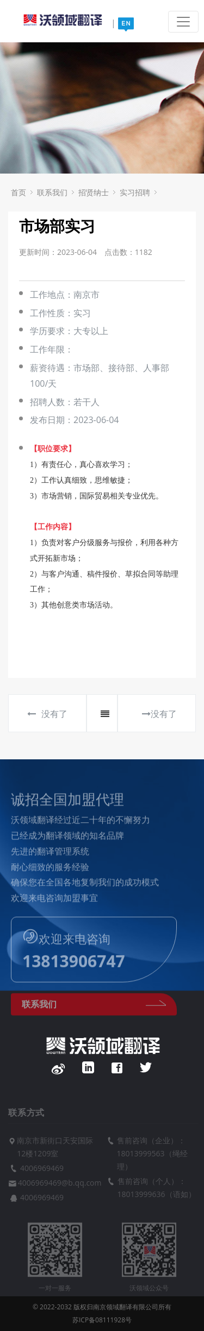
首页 (18, 192)
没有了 (47, 714)
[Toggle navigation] (183, 22)
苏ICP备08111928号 (102, 1319)
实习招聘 (135, 192)
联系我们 (52, 192)
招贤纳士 (93, 192)
